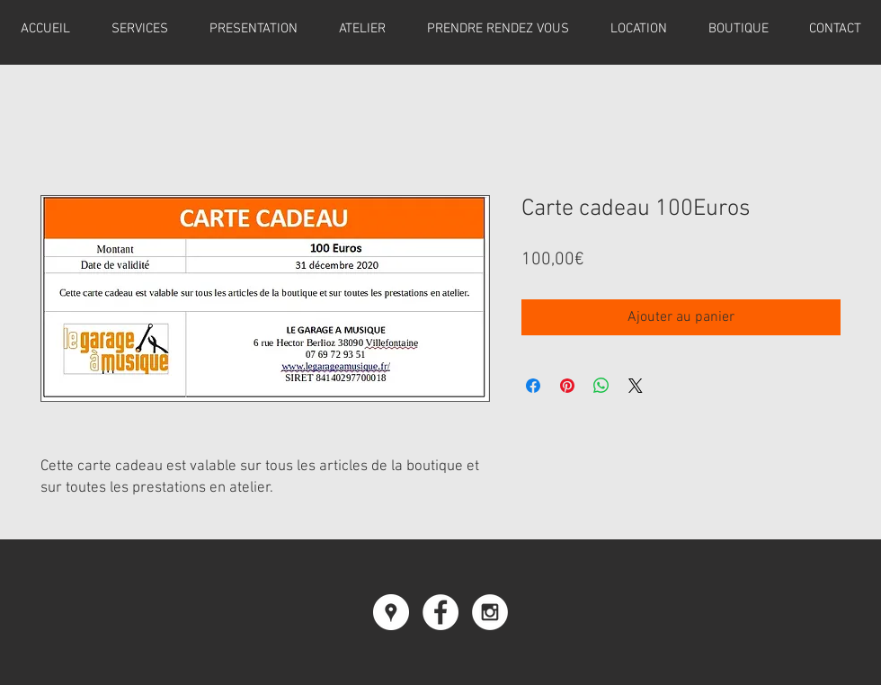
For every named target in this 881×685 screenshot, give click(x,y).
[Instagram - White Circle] (490, 612)
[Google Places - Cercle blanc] (391, 612)
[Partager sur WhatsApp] (601, 385)
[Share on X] (635, 385)
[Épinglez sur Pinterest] (567, 385)
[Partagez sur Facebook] (533, 385)
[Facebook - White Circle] (440, 612)
